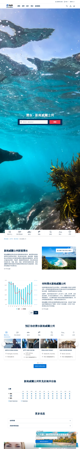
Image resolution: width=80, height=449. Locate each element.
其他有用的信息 (14, 426)
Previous (4, 344)
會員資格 (37, 6)
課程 (19, 6)
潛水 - (62, 333)
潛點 (39, 333)
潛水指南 (6, 239)
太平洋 (11, 239)
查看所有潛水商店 (40, 366)
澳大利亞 (16, 239)
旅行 (27, 6)
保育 (23, 6)
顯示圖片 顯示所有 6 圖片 (64, 250)
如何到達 (12, 420)
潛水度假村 (17, 333)
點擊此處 (63, 443)
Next (76, 344)
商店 (32, 6)
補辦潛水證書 (59, 1)
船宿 (28, 333)
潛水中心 (6, 333)
